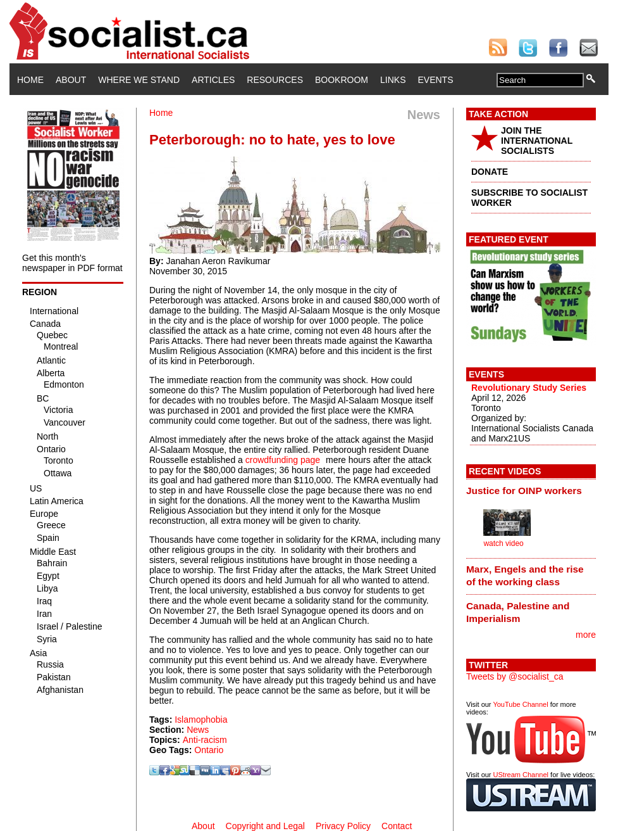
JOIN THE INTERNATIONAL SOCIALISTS (536, 140)
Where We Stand (139, 80)
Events (435, 80)
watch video (503, 543)
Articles (213, 80)
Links (392, 80)
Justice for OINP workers (524, 490)
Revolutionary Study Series (528, 388)
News (198, 730)
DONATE (489, 172)
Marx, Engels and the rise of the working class (525, 575)
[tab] (531, 490)
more (586, 635)
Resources (275, 80)
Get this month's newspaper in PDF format (72, 263)
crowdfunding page (282, 460)
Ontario (208, 750)
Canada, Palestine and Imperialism (517, 612)
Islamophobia (201, 719)
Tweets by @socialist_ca (515, 676)
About (71, 80)
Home (30, 80)
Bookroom (341, 80)
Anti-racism (205, 740)
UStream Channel (520, 774)
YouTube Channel (520, 704)
